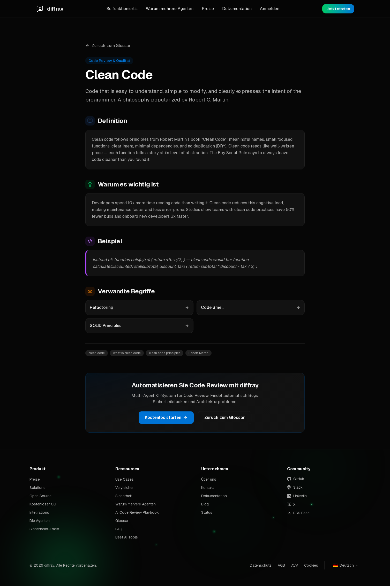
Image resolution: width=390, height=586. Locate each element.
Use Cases (124, 479)
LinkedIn (297, 496)
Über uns (208, 479)
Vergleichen (124, 487)
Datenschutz (261, 565)
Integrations (39, 512)
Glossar (122, 520)
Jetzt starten (338, 8)
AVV (294, 565)
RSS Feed (298, 513)
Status (206, 512)
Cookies (311, 565)
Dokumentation (237, 8)
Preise (208, 8)
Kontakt (207, 487)
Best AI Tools (126, 537)
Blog (205, 504)
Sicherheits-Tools (44, 529)
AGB (281, 565)
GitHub (295, 478)
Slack (295, 487)
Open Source (40, 496)
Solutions (37, 487)
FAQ (118, 529)
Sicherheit (123, 496)
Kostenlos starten (166, 417)
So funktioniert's (122, 8)
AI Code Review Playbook (137, 512)
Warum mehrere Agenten (169, 8)
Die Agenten (39, 520)
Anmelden (269, 8)
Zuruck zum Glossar (108, 45)
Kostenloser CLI (42, 504)
